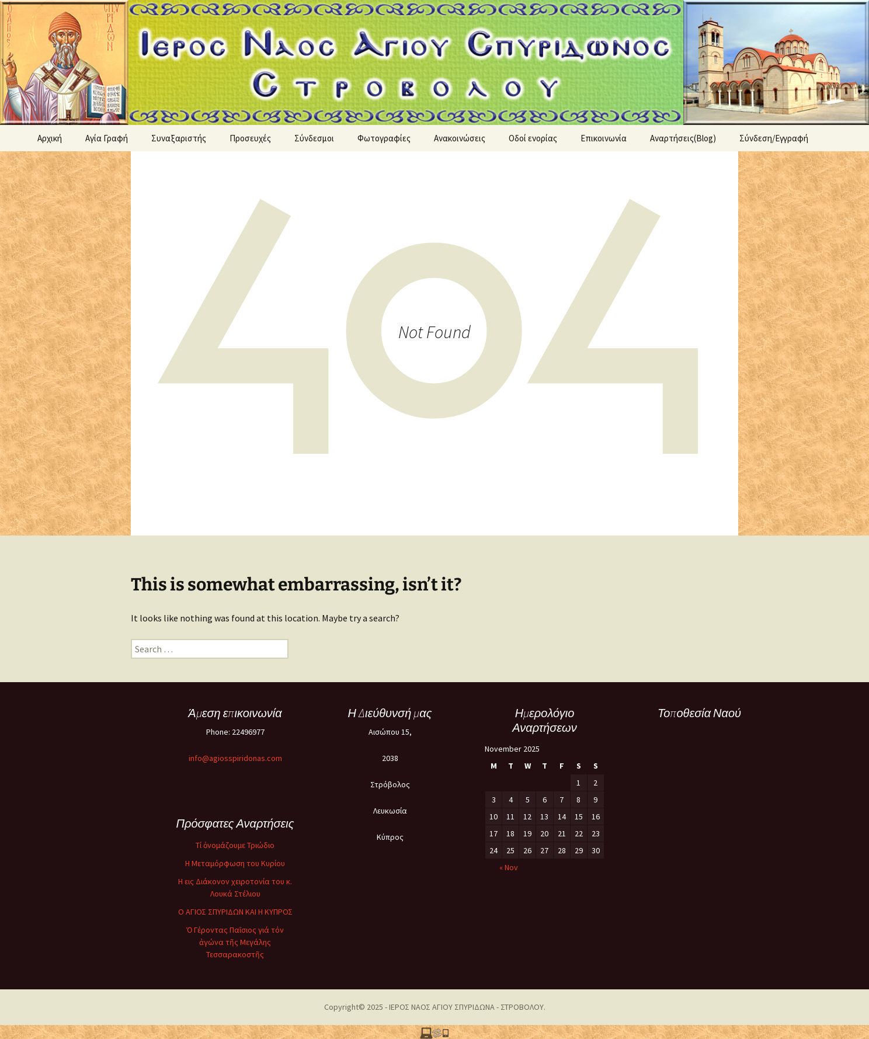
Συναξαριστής (178, 138)
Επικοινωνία (604, 138)
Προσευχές (250, 138)
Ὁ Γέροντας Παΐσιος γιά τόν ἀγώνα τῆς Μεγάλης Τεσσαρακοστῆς (235, 942)
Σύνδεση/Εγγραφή (773, 138)
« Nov (508, 867)
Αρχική (49, 138)
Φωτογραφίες (384, 138)
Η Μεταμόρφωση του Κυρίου (235, 863)
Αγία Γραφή (106, 138)
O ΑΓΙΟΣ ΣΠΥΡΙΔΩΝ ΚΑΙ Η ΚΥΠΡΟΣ (235, 911)
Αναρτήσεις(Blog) (683, 138)
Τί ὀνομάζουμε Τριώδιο (235, 845)
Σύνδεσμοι (314, 138)
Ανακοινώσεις (459, 138)
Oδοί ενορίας (533, 138)
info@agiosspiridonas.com (235, 758)
